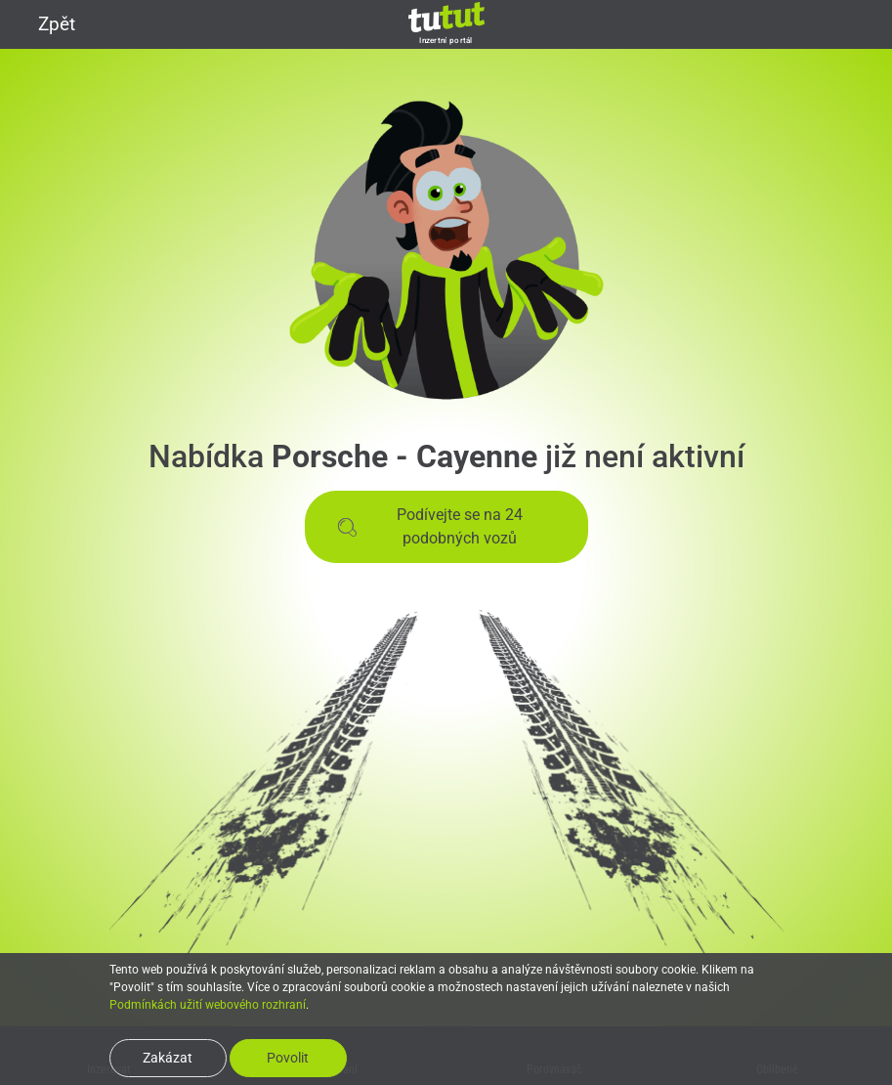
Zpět (45, 24)
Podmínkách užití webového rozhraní (207, 1005)
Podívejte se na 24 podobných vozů (430, 526)
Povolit (288, 1057)
